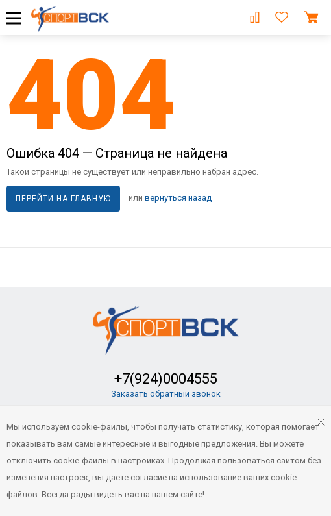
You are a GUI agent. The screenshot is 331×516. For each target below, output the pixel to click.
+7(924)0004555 (165, 379)
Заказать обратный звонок (166, 394)
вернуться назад (178, 198)
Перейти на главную (63, 198)
